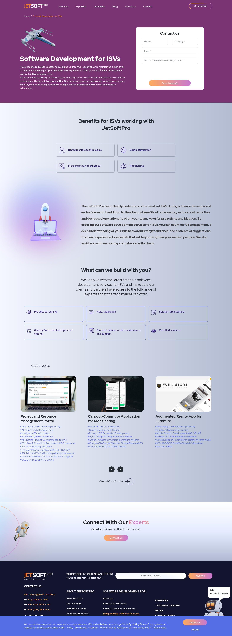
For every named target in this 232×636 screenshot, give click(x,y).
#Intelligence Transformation (35, 433)
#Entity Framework (64, 453)
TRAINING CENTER (167, 605)
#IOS (140, 443)
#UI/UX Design (95, 436)
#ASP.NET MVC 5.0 (30, 453)
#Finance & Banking (30, 446)
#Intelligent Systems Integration (36, 436)
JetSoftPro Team (76, 608)
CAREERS (161, 600)
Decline (195, 629)
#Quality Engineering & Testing (103, 430)
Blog (115, 6)
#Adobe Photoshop (97, 439)
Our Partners (73, 603)
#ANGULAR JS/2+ (60, 449)
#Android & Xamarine (119, 439)
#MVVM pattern (194, 443)
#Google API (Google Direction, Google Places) (112, 443)
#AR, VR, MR (194, 433)
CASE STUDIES (165, 615)
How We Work (74, 598)
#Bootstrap (48, 453)
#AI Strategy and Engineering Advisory (40, 426)
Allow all (195, 622)
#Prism (122, 446)
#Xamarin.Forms (163, 446)
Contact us (200, 6)
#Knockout (26, 456)
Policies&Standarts (77, 613)
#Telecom (46, 446)
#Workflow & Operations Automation (39, 443)
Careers (147, 6)
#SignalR (68, 456)
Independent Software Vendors (121, 613)
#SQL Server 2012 (30, 459)
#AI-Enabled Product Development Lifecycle (43, 439)
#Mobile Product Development (103, 426)
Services (63, 6)
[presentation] (169, 72)
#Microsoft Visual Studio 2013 (47, 456)
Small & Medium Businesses (119, 608)
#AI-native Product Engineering (36, 430)
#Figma (135, 439)
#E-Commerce (67, 443)
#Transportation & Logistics (34, 449)
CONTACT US (32, 586)
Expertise (80, 6)
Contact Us (116, 537)
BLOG (159, 610)
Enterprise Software (114, 603)
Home (27, 16)
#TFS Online (47, 459)
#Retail (191, 439)
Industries (99, 6)
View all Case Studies (116, 481)
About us (130, 6)
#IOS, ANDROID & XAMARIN (102, 446)
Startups (108, 598)
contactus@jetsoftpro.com (39, 594)
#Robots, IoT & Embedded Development (108, 433)
